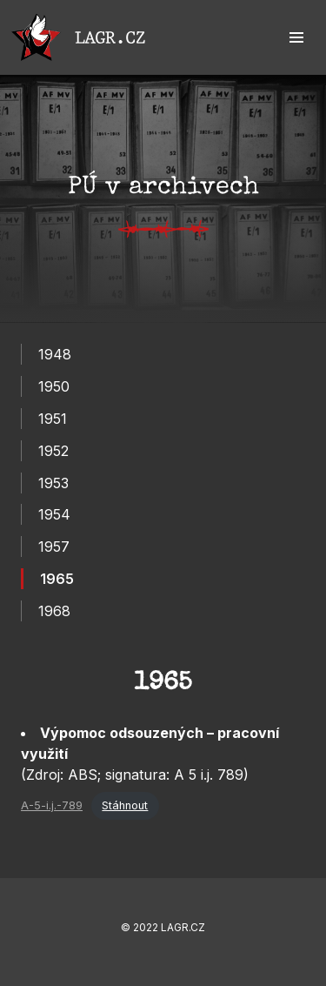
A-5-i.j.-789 (52, 805)
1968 (54, 611)
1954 (54, 514)
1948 (54, 354)
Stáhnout (125, 805)
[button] (296, 37)
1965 (57, 578)
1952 (53, 450)
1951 (52, 418)
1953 (53, 483)
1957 (54, 546)
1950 (54, 386)
